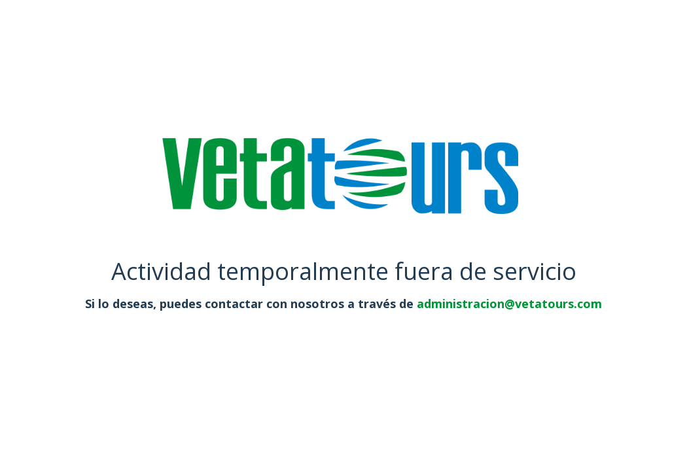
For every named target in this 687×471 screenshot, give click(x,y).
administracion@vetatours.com (509, 303)
